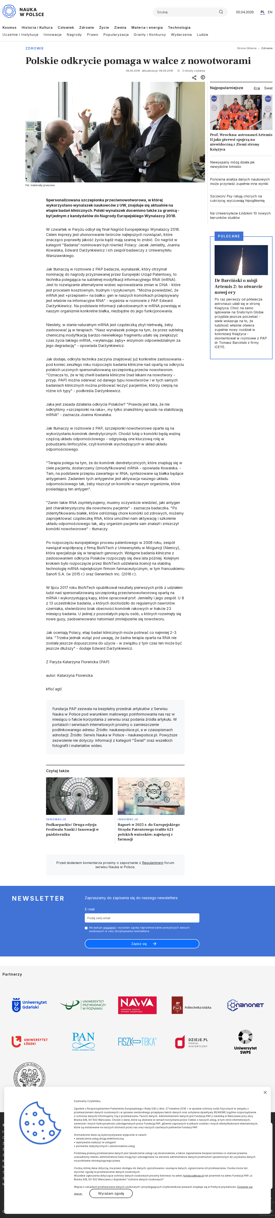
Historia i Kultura (37, 27)
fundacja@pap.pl (193, 1175)
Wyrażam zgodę (111, 1193)
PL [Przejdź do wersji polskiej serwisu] (263, 12)
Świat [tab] (268, 88)
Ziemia (120, 27)
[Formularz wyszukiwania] (190, 12)
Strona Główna (246, 48)
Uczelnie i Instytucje (20, 34)
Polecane (229, 236)
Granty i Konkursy (150, 34)
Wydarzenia (181, 34)
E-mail (90, 909)
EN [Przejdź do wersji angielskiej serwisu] (270, 12)
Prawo (92, 34)
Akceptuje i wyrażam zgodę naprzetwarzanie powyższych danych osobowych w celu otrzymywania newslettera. (139, 929)
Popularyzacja (116, 34)
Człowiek (66, 27)
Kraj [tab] (257, 88)
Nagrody (74, 34)
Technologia (179, 27)
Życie (104, 27)
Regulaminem (152, 863)
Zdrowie (86, 27)
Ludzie (202, 34)
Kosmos (9, 27)
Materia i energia (147, 27)
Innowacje (53, 34)
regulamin (109, 927)
